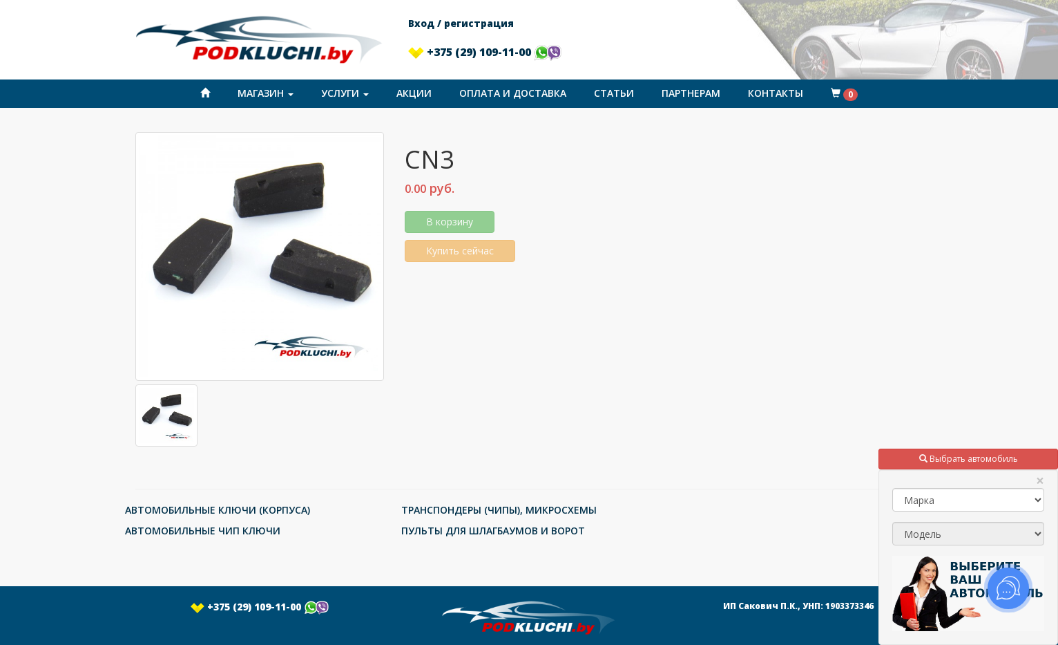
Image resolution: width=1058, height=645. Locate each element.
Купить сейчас (460, 250)
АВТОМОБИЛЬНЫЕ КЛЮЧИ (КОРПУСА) (217, 509)
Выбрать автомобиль (968, 459)
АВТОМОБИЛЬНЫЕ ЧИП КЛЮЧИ (202, 530)
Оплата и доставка (512, 93)
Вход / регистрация (461, 23)
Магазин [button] (266, 93)
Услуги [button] (345, 93)
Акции (414, 93)
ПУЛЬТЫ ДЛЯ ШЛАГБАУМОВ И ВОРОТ (493, 530)
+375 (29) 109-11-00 (484, 51)
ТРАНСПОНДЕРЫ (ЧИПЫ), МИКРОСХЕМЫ (499, 509)
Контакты (775, 93)
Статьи (614, 93)
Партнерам (691, 93)
